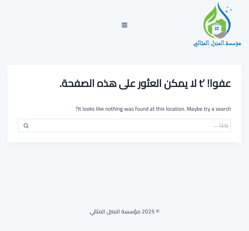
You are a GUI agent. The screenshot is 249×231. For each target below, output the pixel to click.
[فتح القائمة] (125, 25)
